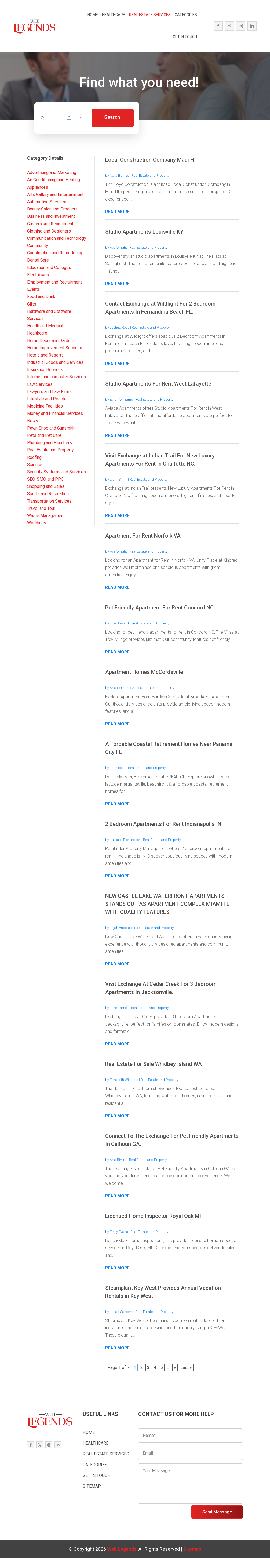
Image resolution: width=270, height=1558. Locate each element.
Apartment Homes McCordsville (144, 672)
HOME (92, 15)
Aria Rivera (118, 1160)
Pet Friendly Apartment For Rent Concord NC (159, 607)
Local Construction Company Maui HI (150, 160)
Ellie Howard (119, 623)
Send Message (217, 1512)
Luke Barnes (119, 1008)
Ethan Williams (121, 399)
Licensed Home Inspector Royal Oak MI (153, 1216)
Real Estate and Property (150, 175)
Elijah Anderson (121, 928)
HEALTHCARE (113, 15)
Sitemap (192, 1549)
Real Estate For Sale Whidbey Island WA (153, 1064)
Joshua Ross (119, 327)
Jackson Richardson (125, 840)
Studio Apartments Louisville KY (144, 231)
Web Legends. (122, 1549)
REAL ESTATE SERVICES (150, 15)
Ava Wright (118, 247)
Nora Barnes (119, 175)
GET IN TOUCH (185, 37)
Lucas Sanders (121, 1312)
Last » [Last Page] (186, 1367)
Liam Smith (118, 479)
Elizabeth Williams (124, 1080)
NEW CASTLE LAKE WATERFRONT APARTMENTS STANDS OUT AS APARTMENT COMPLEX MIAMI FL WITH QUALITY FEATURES (167, 904)
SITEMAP (92, 1486)
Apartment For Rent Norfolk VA (143, 535)
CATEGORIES (186, 15)
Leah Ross (118, 768)
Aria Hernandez (122, 688)
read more (117, 211)
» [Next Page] (175, 1367)
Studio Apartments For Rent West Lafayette (158, 383)
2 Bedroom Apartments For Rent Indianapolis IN (163, 824)
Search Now (112, 120)
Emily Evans (119, 1232)
